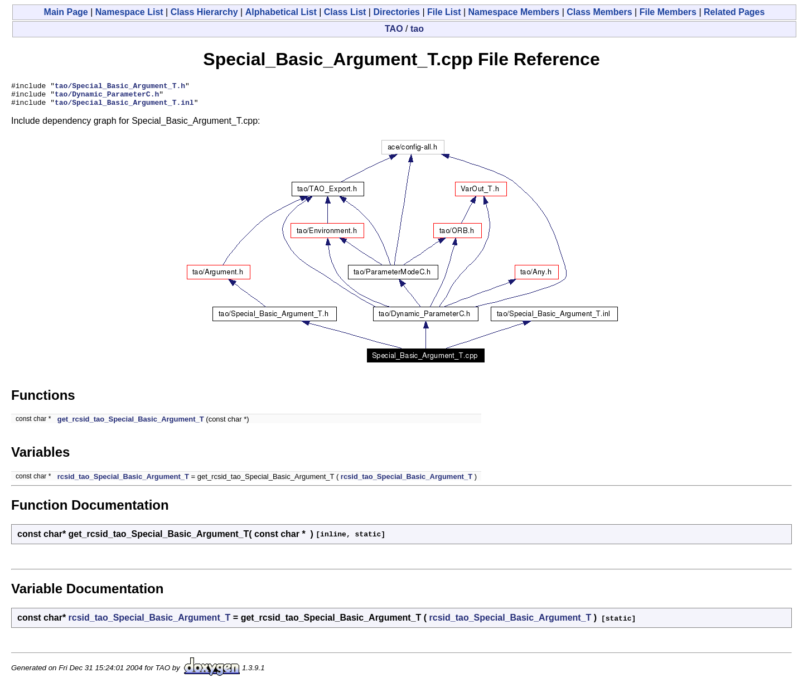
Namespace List (129, 12)
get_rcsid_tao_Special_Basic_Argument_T (130, 424)
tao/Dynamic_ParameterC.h (107, 97)
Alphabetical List (281, 12)
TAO (394, 28)
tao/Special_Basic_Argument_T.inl (124, 107)
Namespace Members (514, 12)
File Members (668, 12)
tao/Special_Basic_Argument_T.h (120, 87)
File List (444, 12)
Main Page (66, 12)
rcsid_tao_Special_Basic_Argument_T (123, 481)
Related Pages (734, 12)
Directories (396, 12)
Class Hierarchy (204, 12)
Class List (345, 12)
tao (417, 28)
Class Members (599, 12)
